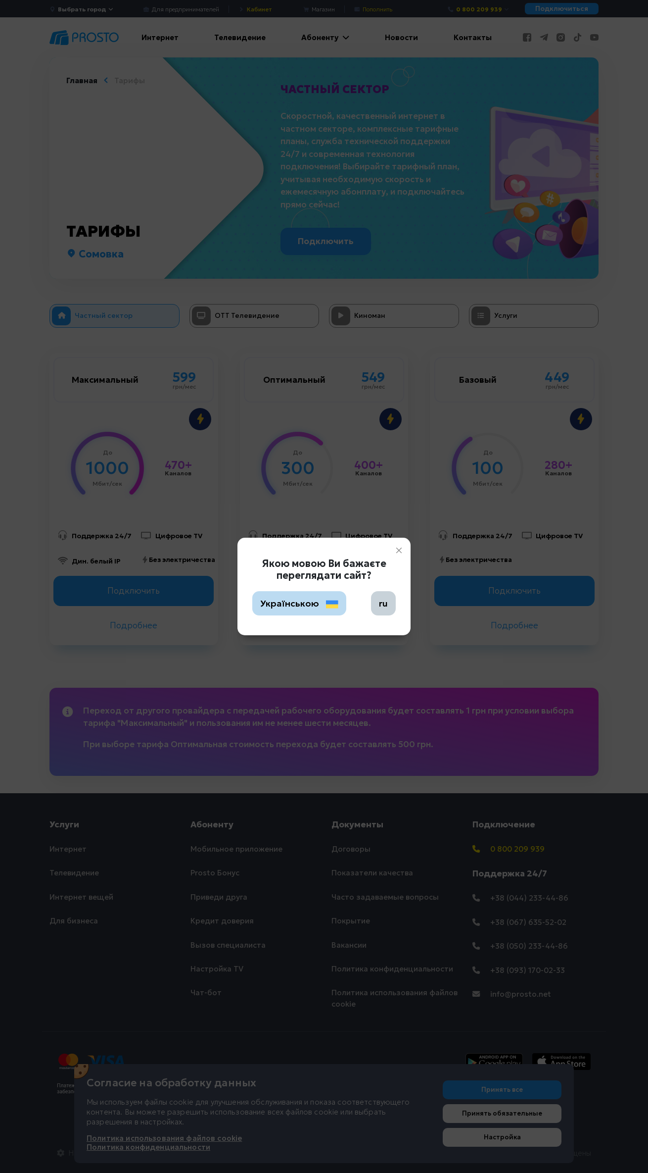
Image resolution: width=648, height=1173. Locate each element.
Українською (299, 603)
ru (383, 603)
